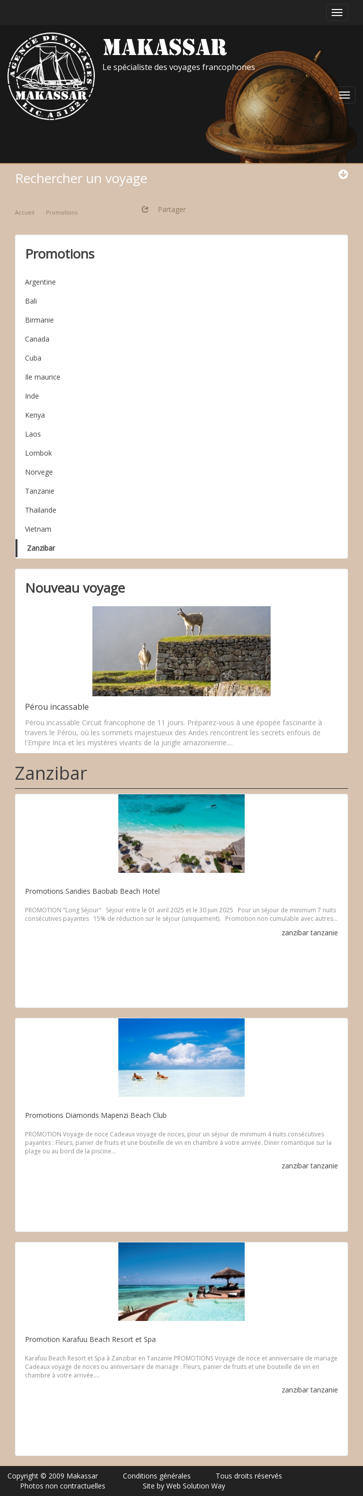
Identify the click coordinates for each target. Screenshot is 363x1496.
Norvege (39, 472)
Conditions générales (157, 1475)
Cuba (33, 358)
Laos (33, 434)
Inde (32, 396)
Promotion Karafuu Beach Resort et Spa (90, 1339)
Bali (31, 301)
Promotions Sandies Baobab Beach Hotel (92, 891)
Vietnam (38, 529)
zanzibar (295, 932)
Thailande (40, 510)
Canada (37, 339)
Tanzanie (39, 491)
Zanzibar (41, 548)
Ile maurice (42, 377)
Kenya (35, 415)
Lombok (38, 453)
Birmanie (39, 320)
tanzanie (324, 932)
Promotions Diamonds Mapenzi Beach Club (96, 1115)
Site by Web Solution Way (184, 1485)
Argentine (40, 282)
